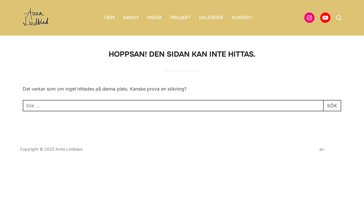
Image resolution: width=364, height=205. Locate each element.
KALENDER (211, 17)
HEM (109, 17)
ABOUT (131, 17)
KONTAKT (242, 17)
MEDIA (154, 17)
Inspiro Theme (305, 149)
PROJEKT (180, 17)
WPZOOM (334, 149)
